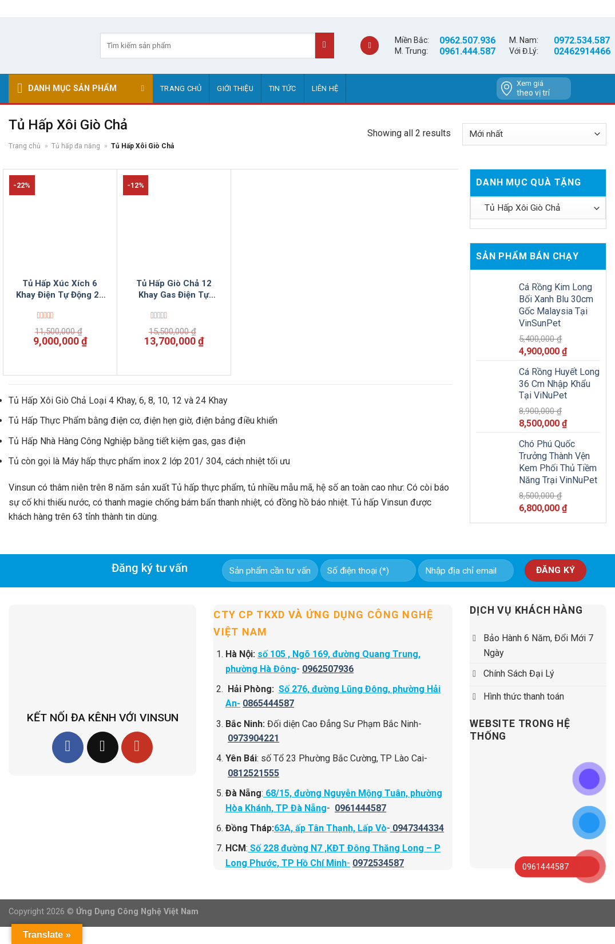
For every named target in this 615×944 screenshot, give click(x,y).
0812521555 (253, 773)
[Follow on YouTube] (137, 747)
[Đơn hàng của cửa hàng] (534, 134)
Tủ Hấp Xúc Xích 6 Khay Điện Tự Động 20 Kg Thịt (60, 289)
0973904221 (253, 738)
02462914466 (582, 51)
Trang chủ (180, 88)
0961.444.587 (467, 51)
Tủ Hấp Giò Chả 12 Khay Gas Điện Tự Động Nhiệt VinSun (174, 289)
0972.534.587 (582, 40)
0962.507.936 (467, 40)
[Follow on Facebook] (68, 747)
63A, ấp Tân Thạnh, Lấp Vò (330, 828)
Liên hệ (325, 88)
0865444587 (268, 703)
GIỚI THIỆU (235, 88)
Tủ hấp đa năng (75, 146)
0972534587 (378, 863)
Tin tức (282, 88)
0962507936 (328, 668)
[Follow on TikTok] (102, 747)
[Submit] (324, 45)
